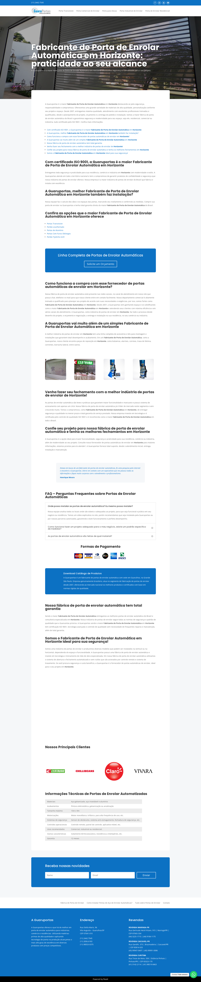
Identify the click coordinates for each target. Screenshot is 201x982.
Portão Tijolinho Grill (55, 237)
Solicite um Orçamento (100, 264)
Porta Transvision (66, 11)
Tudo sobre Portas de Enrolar (147, 903)
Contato (166, 903)
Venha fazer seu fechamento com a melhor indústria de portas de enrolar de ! (85, 146)
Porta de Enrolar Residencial (157, 11)
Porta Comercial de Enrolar (87, 11)
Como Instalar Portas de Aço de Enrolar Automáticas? (109, 903)
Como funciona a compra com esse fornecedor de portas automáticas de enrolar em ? (88, 136)
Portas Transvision (55, 223)
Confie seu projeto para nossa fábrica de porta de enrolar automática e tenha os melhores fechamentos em (98, 150)
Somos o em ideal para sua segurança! (87, 153)
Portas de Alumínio (55, 230)
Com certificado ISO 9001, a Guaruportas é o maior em (94, 130)
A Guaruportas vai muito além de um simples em (92, 140)
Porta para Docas (109, 11)
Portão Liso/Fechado (55, 227)
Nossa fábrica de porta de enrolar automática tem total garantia (74, 143)
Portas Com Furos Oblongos (59, 233)
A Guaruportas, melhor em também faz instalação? (92, 133)
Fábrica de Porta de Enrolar (72, 903)
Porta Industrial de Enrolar (131, 11)
